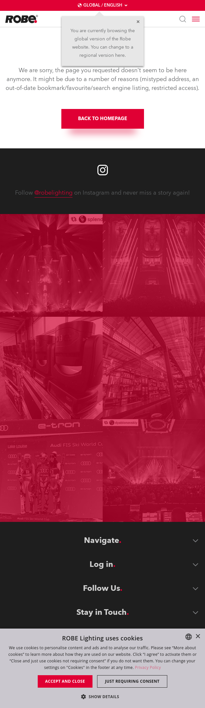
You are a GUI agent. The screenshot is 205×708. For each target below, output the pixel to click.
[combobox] (188, 636)
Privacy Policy (148, 667)
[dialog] (102, 668)
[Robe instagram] (102, 170)
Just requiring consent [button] (132, 681)
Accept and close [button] (65, 681)
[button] (102, 696)
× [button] (197, 636)
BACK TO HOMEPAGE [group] (102, 119)
